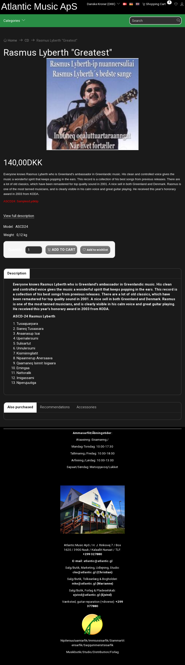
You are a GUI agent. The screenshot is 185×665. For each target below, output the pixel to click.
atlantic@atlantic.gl (98, 561)
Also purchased (20, 407)
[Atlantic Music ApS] (39, 6)
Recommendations (55, 407)
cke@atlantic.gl (84, 572)
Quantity (15, 250)
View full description (18, 216)
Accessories (86, 407)
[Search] (178, 20)
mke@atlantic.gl (84, 583)
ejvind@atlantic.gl (86, 595)
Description (16, 273)
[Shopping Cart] (157, 4)
